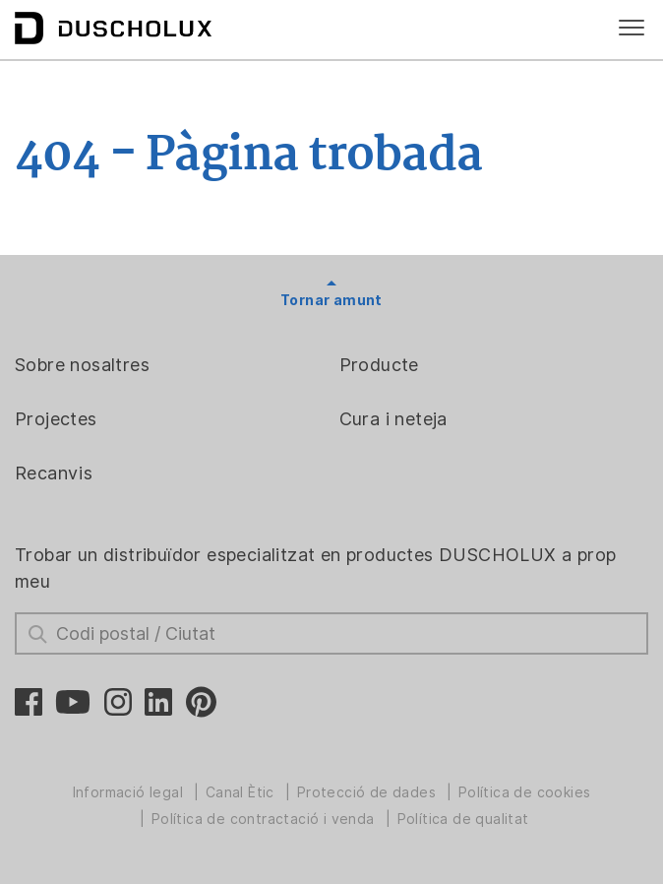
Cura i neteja (393, 419)
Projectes (56, 419)
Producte (379, 364)
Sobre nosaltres (82, 364)
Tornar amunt (331, 300)
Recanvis (53, 473)
